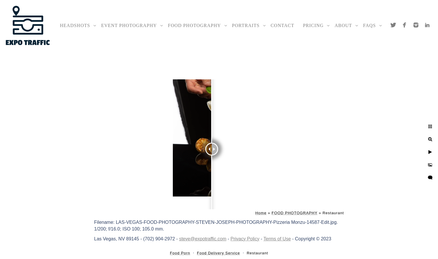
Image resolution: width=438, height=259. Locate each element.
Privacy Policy (245, 238)
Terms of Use (277, 238)
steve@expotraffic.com (203, 238)
